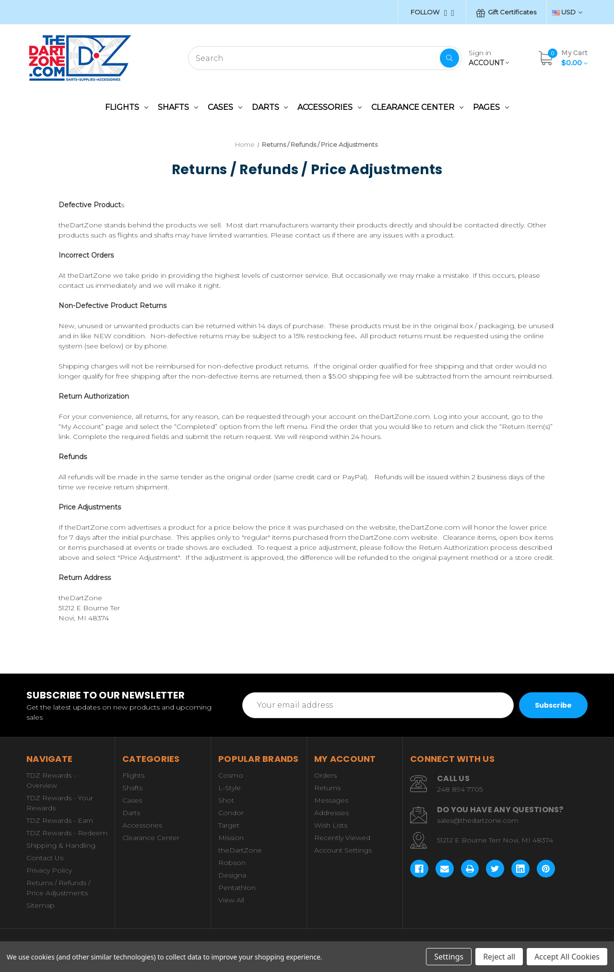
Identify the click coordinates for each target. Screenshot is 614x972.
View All (231, 900)
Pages (491, 107)
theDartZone (240, 850)
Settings (448, 956)
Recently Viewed (342, 837)
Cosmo (230, 775)
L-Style (229, 787)
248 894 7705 (460, 789)
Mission (231, 837)
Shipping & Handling (60, 845)
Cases (225, 107)
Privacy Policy (49, 870)
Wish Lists (330, 825)
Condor (231, 812)
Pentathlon (237, 887)
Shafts (178, 107)
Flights (126, 107)
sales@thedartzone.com (478, 820)
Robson (232, 862)
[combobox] (324, 58)
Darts (270, 107)
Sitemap (40, 905)
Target (228, 825)
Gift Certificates (506, 12)
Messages (331, 800)
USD (567, 12)
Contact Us (44, 857)
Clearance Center (417, 107)
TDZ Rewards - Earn (59, 820)
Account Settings (343, 850)
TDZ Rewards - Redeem (66, 833)
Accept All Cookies (567, 956)
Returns (327, 787)
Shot (226, 800)
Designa (232, 875)
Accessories (329, 107)
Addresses (331, 812)
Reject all (499, 956)
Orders (325, 775)
